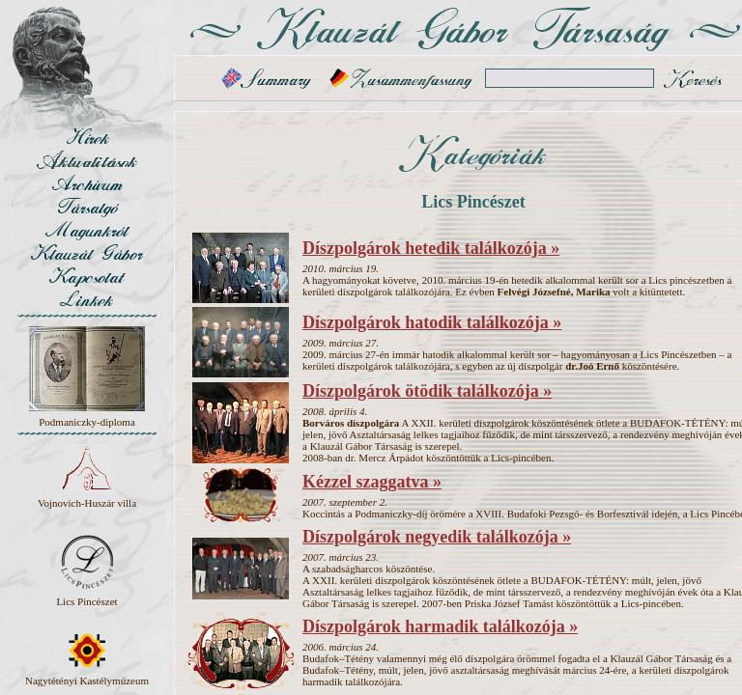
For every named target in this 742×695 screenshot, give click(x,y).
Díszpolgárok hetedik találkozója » (430, 248)
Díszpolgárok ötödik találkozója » (427, 391)
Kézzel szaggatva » (372, 481)
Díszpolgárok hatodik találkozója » (431, 322)
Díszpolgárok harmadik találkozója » (440, 626)
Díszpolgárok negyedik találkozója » (436, 536)
